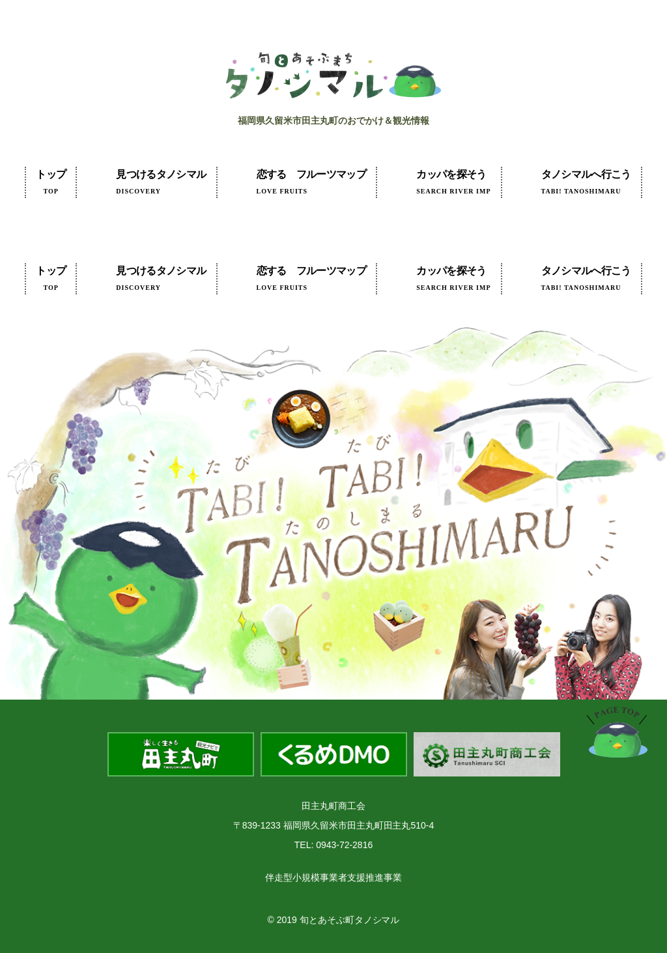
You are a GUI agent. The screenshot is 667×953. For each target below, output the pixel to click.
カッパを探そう (453, 182)
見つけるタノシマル (161, 182)
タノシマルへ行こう (586, 182)
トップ (51, 182)
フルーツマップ (312, 182)
